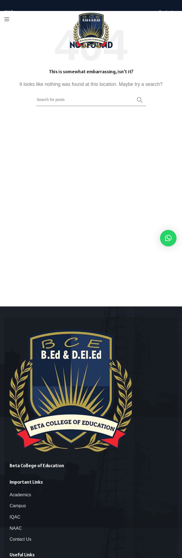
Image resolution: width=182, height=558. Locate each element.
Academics (20, 494)
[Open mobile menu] (6, 19)
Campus (18, 505)
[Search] (91, 100)
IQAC (15, 517)
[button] (168, 238)
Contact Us (20, 539)
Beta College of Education (37, 465)
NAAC (16, 528)
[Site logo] (91, 29)
